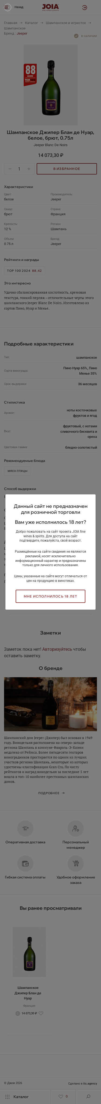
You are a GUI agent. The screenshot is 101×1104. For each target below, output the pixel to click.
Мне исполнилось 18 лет (50, 596)
